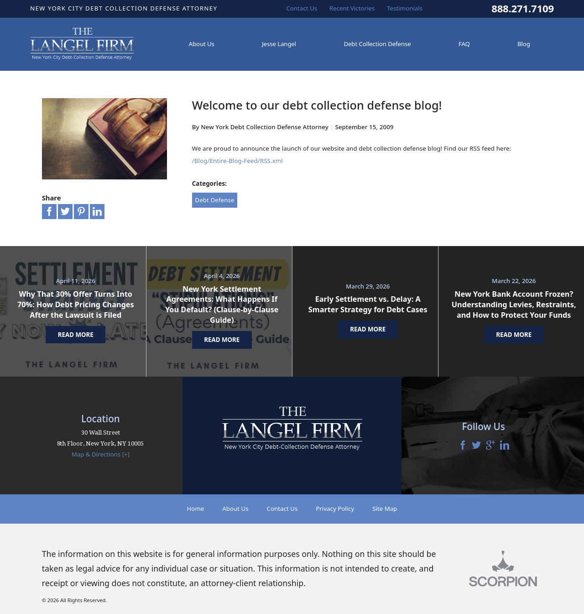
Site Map (384, 508)
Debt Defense (214, 200)
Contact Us (282, 508)
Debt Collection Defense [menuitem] (377, 44)
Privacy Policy (335, 508)
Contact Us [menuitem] (301, 8)
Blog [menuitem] (523, 44)
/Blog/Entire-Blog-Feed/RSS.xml (237, 161)
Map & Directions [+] (101, 454)
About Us (235, 508)
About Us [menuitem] (201, 44)
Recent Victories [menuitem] (352, 8)
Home (195, 508)
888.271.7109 (522, 9)
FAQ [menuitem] (464, 44)
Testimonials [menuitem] (404, 8)
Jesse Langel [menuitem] (279, 44)
